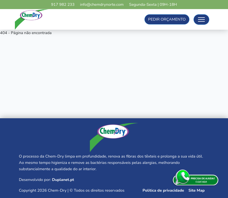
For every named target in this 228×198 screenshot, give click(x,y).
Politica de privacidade (163, 190)
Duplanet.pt (63, 179)
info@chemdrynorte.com (102, 4)
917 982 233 (62, 4)
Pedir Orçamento (167, 19)
